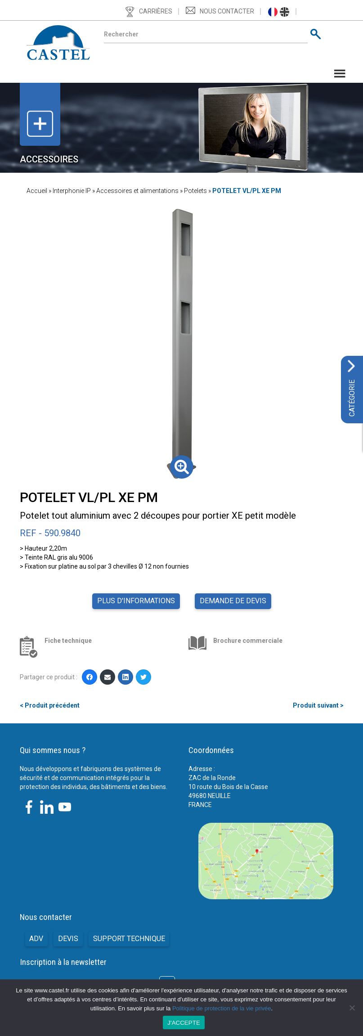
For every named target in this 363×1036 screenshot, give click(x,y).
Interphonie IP (72, 190)
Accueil (37, 190)
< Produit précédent (50, 705)
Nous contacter (227, 11)
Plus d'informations (136, 600)
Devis (68, 938)
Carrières (155, 11)
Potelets (195, 190)
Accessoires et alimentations (137, 190)
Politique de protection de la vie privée (221, 1008)
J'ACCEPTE (183, 1022)
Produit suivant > (318, 705)
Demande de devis (233, 600)
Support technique (129, 938)
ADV (36, 938)
